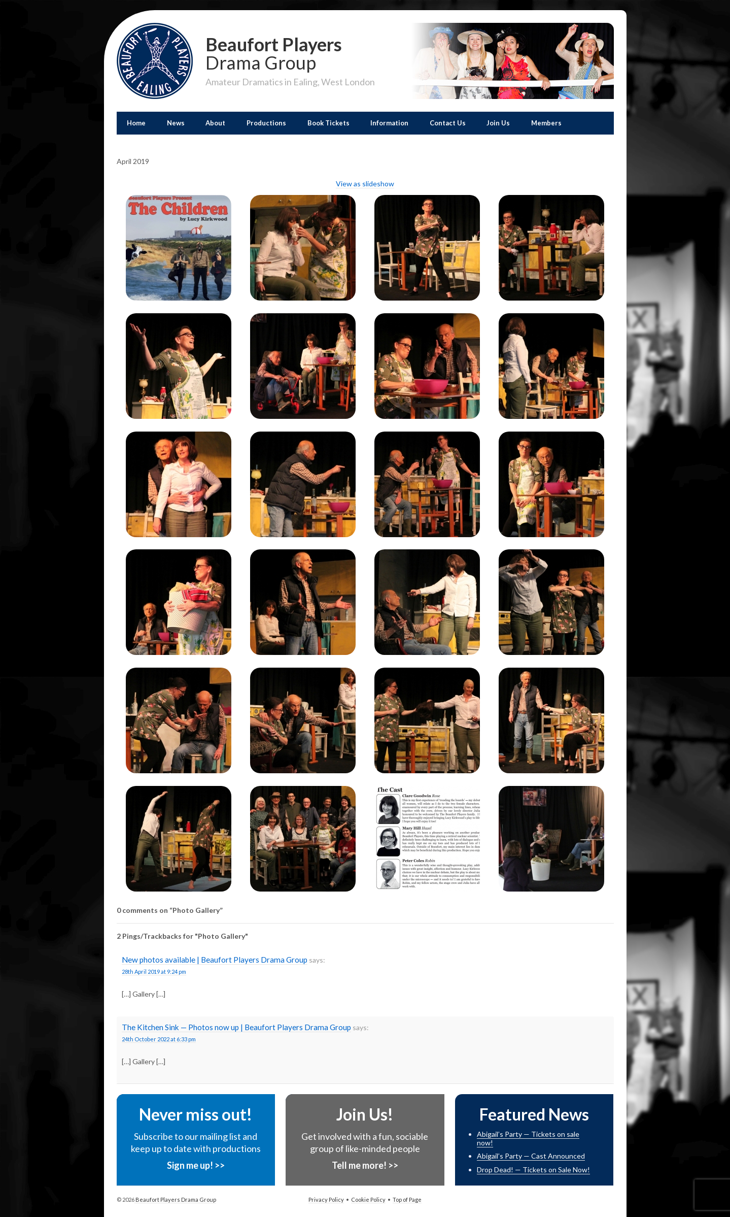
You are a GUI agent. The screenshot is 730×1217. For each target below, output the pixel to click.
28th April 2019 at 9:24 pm (154, 971)
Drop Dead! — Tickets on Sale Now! (533, 1169)
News (176, 123)
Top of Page (407, 1199)
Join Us (498, 123)
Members (546, 123)
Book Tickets (328, 123)
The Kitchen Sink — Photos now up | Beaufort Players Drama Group (236, 1027)
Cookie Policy (368, 1199)
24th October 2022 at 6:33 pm (159, 1039)
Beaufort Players (290, 52)
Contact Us (448, 123)
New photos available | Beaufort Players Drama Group (214, 959)
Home (136, 123)
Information (389, 123)
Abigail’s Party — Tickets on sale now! (528, 1138)
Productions (266, 123)
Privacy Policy (326, 1199)
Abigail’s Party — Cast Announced (531, 1156)
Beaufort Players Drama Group (175, 1199)
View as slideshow (365, 183)
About (215, 123)
